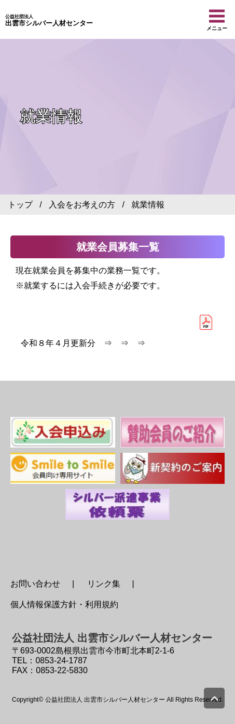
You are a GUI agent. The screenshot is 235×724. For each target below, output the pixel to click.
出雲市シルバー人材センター (49, 20)
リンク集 (103, 583)
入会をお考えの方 (82, 204)
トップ (20, 204)
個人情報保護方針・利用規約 (64, 604)
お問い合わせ (35, 583)
